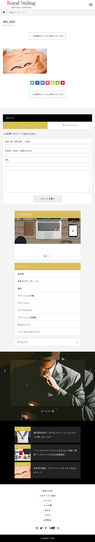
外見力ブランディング (28, 281)
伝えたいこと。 (25, 324)
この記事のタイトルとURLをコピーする (47, 36)
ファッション (24, 303)
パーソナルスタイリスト (29, 332)
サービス (47, 500)
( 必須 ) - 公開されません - (19, 151)
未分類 (21, 274)
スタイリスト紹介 (47, 495)
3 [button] (50, 256)
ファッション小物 (26, 295)
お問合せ (47, 520)
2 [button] (48, 256)
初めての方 (47, 491)
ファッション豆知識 (27, 317)
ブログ (47, 515)
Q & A (47, 510)
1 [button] (45, 256)
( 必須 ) (18, 142)
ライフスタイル (25, 310)
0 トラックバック (70, 125)
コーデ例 (47, 505)
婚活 (20, 288)
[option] (48, 237)
